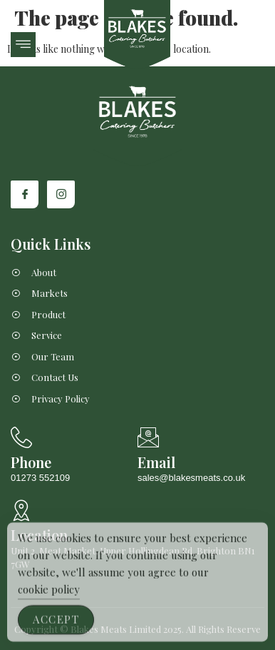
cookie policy (49, 598)
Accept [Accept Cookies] (56, 628)
